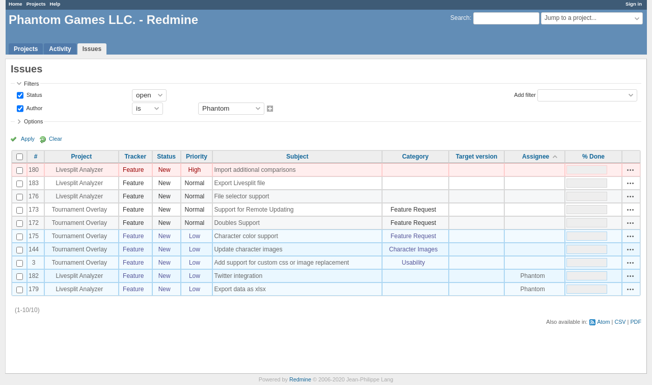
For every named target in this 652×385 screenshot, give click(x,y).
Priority (196, 156)
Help (55, 4)
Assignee (535, 156)
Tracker (135, 156)
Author (33, 108)
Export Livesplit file (239, 183)
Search (460, 17)
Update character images (248, 249)
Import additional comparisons (254, 169)
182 (34, 275)
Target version (477, 156)
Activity (60, 49)
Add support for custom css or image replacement (281, 262)
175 (34, 236)
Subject (297, 156)
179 (34, 289)
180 (34, 169)
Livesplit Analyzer (79, 169)
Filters (31, 84)
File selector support (241, 196)
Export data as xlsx (239, 289)
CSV (620, 322)
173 (34, 209)
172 (34, 222)
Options (33, 121)
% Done (593, 156)
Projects (36, 4)
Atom (603, 322)
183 (34, 183)
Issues (92, 49)
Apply (28, 139)
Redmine (300, 379)
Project (81, 156)
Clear (55, 139)
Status (33, 94)
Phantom (533, 275)
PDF (635, 322)
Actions (631, 170)
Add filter (525, 94)
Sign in (634, 4)
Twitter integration (238, 275)
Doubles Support (236, 222)
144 (34, 249)
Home (15, 4)
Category (415, 156)
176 (34, 196)
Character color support (246, 236)
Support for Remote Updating (253, 209)
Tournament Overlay (79, 209)
